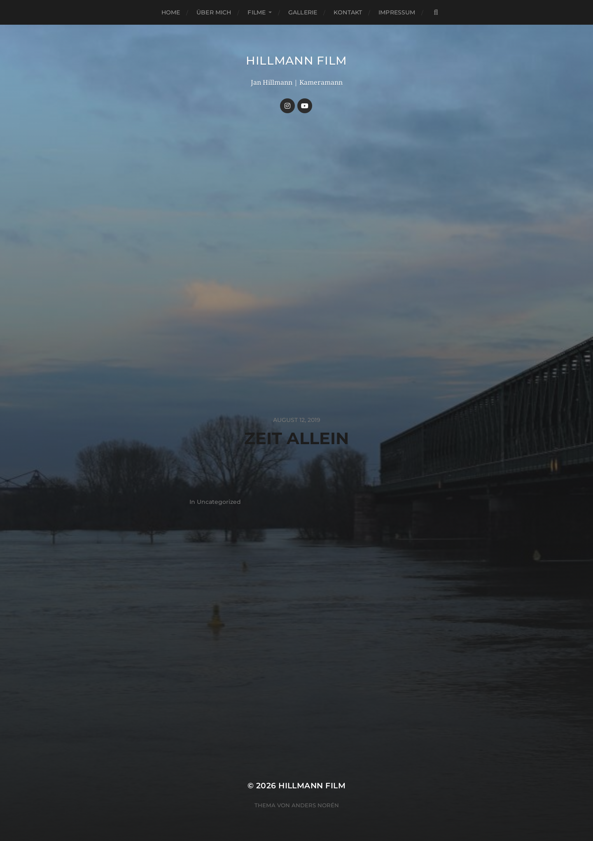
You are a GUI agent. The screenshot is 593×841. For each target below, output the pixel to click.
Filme (256, 12)
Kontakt (348, 12)
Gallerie (302, 12)
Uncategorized (219, 502)
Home (170, 12)
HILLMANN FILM (296, 61)
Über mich (213, 12)
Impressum (396, 12)
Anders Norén (315, 805)
